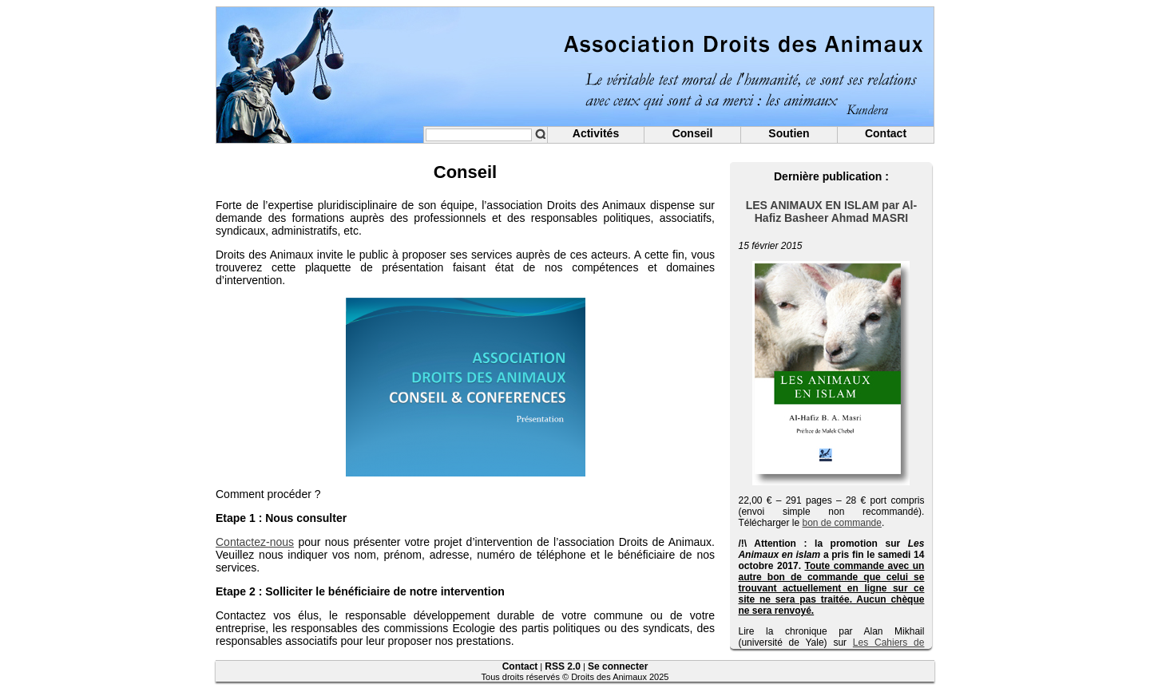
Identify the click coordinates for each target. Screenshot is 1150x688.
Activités (596, 133)
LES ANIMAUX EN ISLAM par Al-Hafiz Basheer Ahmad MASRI (831, 211)
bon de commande (842, 522)
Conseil (692, 133)
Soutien (788, 133)
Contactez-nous (255, 542)
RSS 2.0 (563, 666)
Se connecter (618, 666)
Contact (885, 133)
